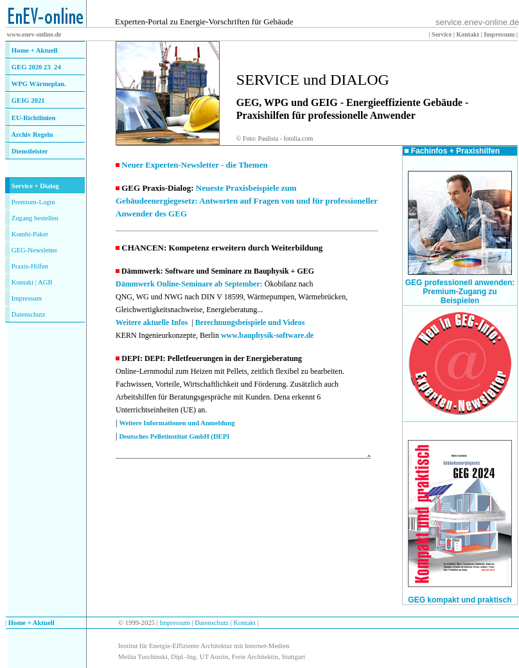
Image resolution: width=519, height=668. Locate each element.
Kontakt (22, 282)
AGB (45, 282)
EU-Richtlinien (34, 117)
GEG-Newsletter (35, 250)
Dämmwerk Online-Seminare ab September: (190, 283)
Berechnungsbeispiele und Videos (249, 322)
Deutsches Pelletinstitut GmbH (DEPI (174, 436)
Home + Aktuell (35, 50)
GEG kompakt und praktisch (459, 599)
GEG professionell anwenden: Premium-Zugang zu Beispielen (460, 291)
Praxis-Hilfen (30, 266)
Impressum (27, 298)
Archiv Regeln (32, 134)
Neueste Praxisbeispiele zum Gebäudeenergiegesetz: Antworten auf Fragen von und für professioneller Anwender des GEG (247, 200)
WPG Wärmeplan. (39, 83)
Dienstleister (30, 151)
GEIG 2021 (28, 100)
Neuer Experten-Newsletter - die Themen (194, 165)
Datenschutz (211, 622)
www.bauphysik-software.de (267, 335)
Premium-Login (33, 202)
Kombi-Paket (30, 234)
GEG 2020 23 (36, 67)
